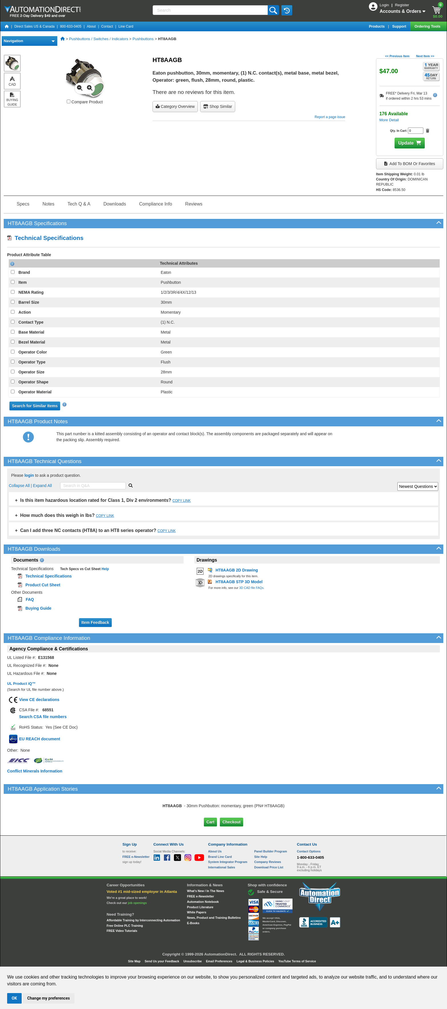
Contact (107, 26)
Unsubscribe (193, 961)
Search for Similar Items (35, 406)
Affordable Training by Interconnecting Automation (143, 920)
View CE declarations (39, 699)
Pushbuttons (143, 39)
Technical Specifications (45, 238)
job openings (137, 903)
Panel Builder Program (270, 851)
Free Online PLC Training (125, 925)
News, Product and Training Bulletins (214, 917)
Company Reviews (267, 862)
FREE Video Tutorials (122, 930)
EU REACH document (39, 739)
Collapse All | (21, 485)
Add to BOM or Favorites (409, 163)
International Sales (221, 867)
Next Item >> (425, 56)
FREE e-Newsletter (200, 896)
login (29, 475)
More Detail (389, 120)
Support (399, 26)
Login (385, 5)
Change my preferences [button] (48, 998)
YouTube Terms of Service (297, 961)
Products (377, 26)
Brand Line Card (220, 856)
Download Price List (268, 867)
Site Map (134, 961)
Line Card (125, 26)
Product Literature (200, 907)
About (91, 26)
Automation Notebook (203, 901)
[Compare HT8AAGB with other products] (68, 101)
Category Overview (175, 106)
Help (105, 569)
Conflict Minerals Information (34, 771)
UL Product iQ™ (21, 683)
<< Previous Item (397, 56)
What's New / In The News (205, 891)
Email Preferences (219, 961)
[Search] (211, 10)
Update (406, 143)
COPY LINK (181, 501)
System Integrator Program (227, 862)
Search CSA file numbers (43, 716)
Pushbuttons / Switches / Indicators (98, 39)
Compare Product (85, 102)
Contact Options (309, 851)
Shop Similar (217, 106)
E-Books (193, 923)
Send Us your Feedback (162, 961)
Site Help (260, 856)
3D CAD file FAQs (251, 587)
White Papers (196, 912)
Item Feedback (95, 622)
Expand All (42, 485)
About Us (215, 851)
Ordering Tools (428, 26)
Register (402, 5)
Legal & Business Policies (256, 961)
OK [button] (14, 998)
